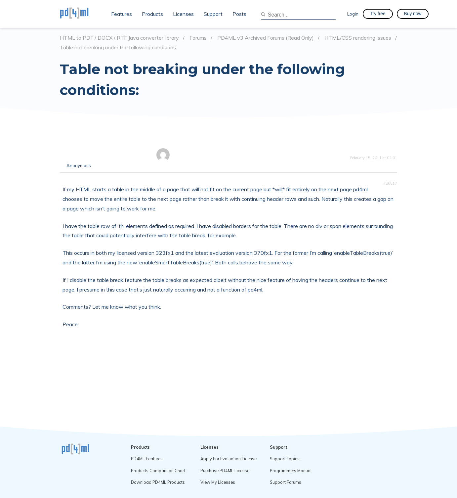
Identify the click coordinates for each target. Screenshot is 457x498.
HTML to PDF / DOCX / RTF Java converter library (119, 38)
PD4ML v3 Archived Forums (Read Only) (265, 38)
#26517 (390, 183)
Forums (198, 38)
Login (352, 14)
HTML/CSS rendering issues (357, 38)
